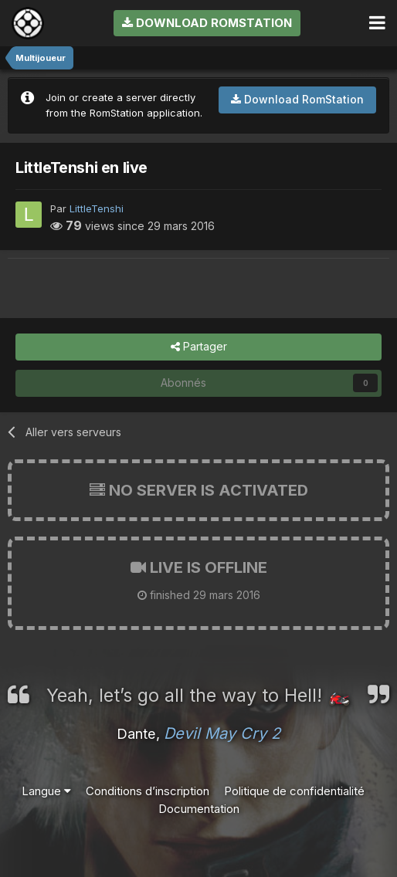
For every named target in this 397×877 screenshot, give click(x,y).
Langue (46, 791)
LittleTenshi (97, 208)
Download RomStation (207, 22)
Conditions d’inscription (147, 791)
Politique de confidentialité (294, 791)
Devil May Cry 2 (222, 733)
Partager (199, 347)
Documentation (198, 808)
